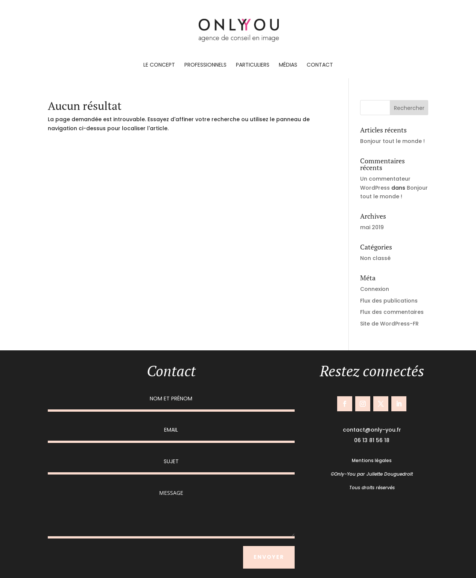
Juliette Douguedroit (390, 474)
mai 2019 (372, 227)
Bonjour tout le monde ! (392, 141)
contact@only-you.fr (372, 430)
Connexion (374, 289)
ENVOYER (269, 557)
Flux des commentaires (392, 312)
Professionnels (205, 65)
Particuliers (252, 65)
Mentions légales (372, 460)
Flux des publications (389, 300)
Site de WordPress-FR (389, 323)
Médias (288, 65)
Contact (320, 65)
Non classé (375, 258)
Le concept (159, 65)
